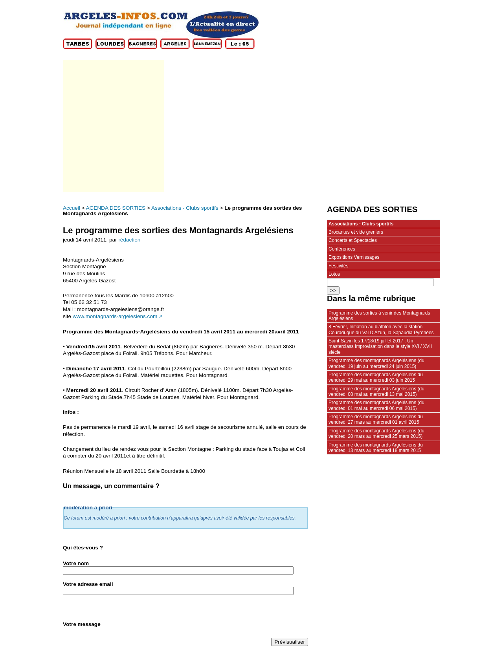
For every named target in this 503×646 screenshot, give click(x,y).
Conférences (342, 249)
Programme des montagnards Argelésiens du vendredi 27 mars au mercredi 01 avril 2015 (376, 419)
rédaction (129, 240)
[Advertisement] (113, 126)
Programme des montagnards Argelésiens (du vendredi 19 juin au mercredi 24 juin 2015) (376, 363)
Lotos (334, 274)
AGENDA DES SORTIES (116, 208)
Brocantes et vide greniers (356, 232)
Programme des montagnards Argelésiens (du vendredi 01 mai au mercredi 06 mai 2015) (376, 405)
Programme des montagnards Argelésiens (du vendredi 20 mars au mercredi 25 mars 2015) (376, 433)
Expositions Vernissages (354, 257)
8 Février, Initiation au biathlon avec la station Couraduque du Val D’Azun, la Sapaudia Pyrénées (381, 329)
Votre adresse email (88, 584)
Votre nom (76, 563)
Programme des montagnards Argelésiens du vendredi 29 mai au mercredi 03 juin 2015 (376, 377)
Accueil (71, 208)
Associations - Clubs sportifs (184, 208)
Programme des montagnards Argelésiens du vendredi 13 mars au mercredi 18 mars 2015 (376, 447)
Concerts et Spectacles (353, 240)
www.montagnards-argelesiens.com (115, 316)
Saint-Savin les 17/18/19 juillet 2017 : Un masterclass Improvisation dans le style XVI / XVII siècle (380, 346)
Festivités (338, 266)
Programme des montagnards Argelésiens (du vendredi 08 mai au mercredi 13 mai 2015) (376, 391)
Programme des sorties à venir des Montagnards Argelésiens (379, 315)
